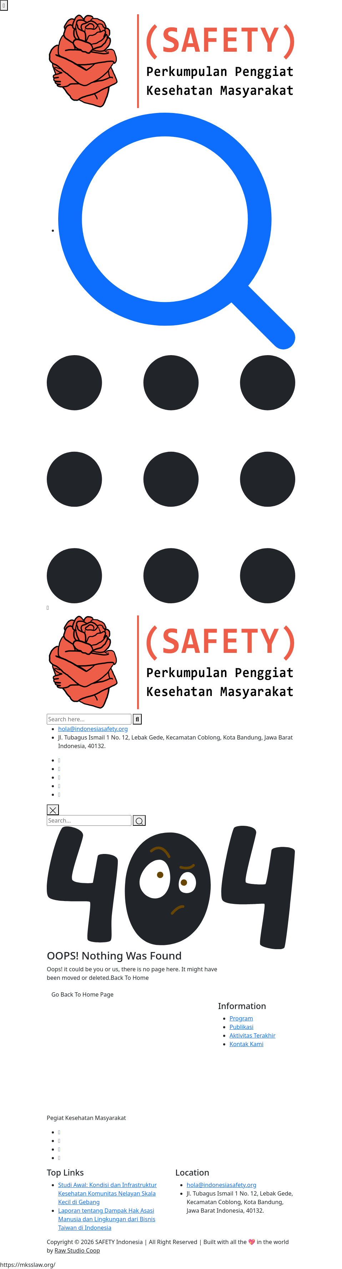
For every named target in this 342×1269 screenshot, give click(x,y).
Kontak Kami (246, 1044)
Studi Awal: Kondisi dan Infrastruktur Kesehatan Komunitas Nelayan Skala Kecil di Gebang (107, 1193)
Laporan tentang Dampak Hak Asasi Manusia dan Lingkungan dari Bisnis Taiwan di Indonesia (106, 1219)
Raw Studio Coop (77, 1250)
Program (241, 1018)
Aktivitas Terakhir (253, 1035)
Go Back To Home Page (82, 994)
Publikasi (241, 1027)
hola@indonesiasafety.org (93, 729)
